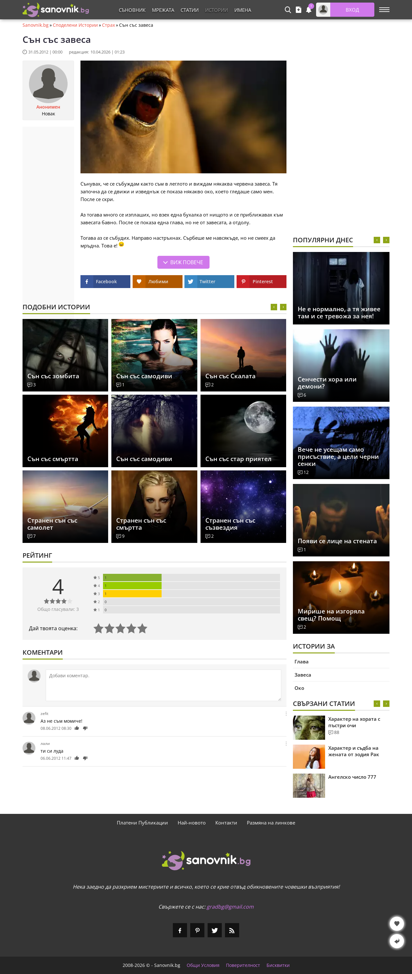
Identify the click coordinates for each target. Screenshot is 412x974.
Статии (190, 10)
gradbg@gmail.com (230, 906)
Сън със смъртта (52, 459)
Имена (242, 10)
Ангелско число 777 (352, 777)
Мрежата (163, 10)
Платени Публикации (142, 822)
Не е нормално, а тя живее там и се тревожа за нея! (339, 312)
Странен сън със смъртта (141, 524)
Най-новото (192, 822)
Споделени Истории (75, 25)
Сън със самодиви (144, 376)
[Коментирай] (163, 685)
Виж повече (186, 262)
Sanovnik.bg (36, 25)
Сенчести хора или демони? (327, 383)
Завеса (303, 674)
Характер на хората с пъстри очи (354, 722)
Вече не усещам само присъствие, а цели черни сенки (338, 456)
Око (299, 688)
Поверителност (243, 965)
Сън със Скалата (230, 376)
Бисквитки (278, 965)
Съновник (132, 10)
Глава (302, 661)
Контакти (226, 822)
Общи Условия (203, 965)
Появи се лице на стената (337, 541)
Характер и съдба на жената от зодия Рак (353, 751)
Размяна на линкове (271, 822)
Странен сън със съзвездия (230, 524)
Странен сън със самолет (52, 524)
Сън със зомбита (53, 376)
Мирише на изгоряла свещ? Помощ (331, 614)
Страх (108, 25)
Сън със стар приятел (238, 459)
